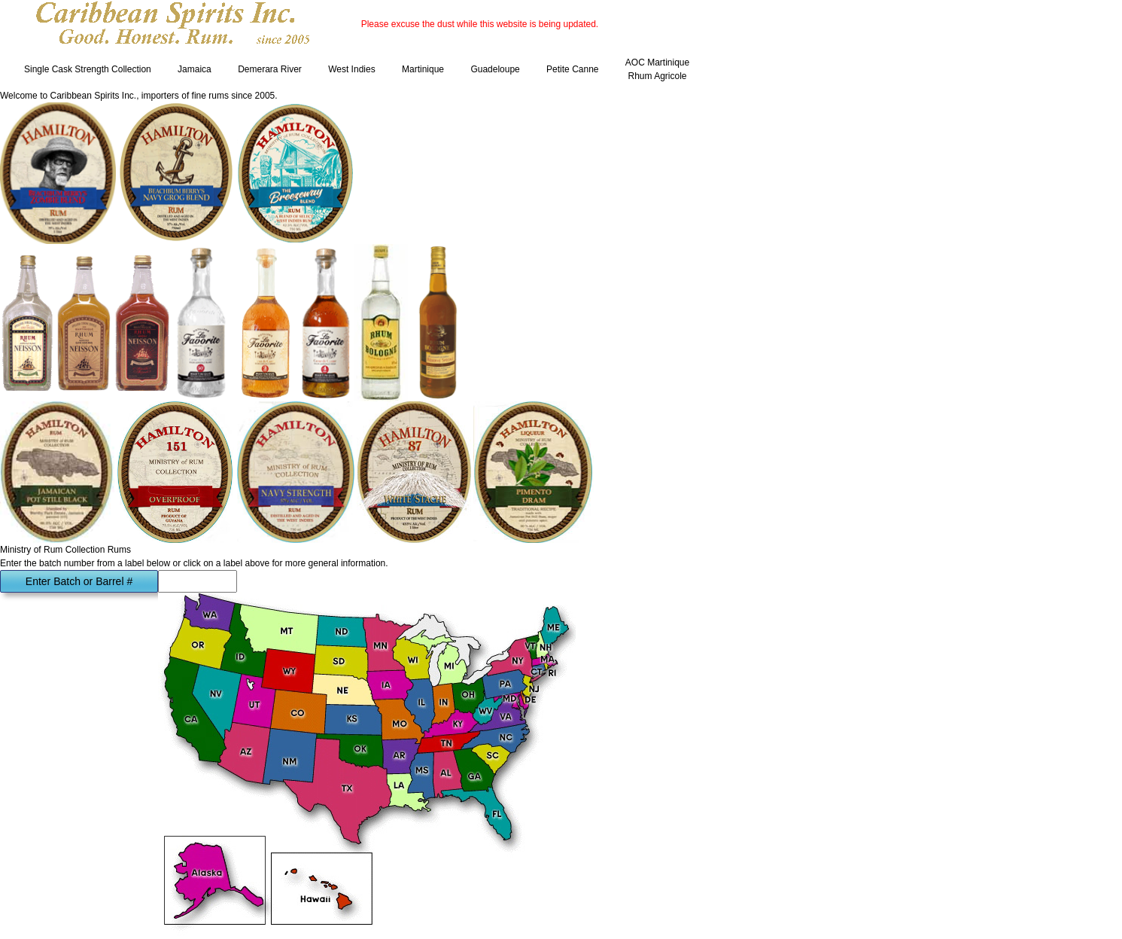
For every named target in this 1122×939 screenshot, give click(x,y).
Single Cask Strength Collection (87, 69)
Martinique (423, 69)
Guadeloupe (494, 69)
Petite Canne (572, 69)
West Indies (351, 69)
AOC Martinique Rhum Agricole (657, 69)
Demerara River (270, 69)
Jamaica (194, 69)
